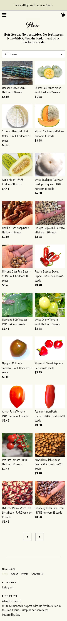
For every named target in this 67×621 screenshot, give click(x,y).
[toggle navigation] (4, 15)
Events (25, 574)
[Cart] (63, 15)
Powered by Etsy (11, 614)
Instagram (7, 587)
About (14, 574)
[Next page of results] (39, 537)
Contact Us (37, 574)
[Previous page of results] (27, 537)
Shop (5, 574)
